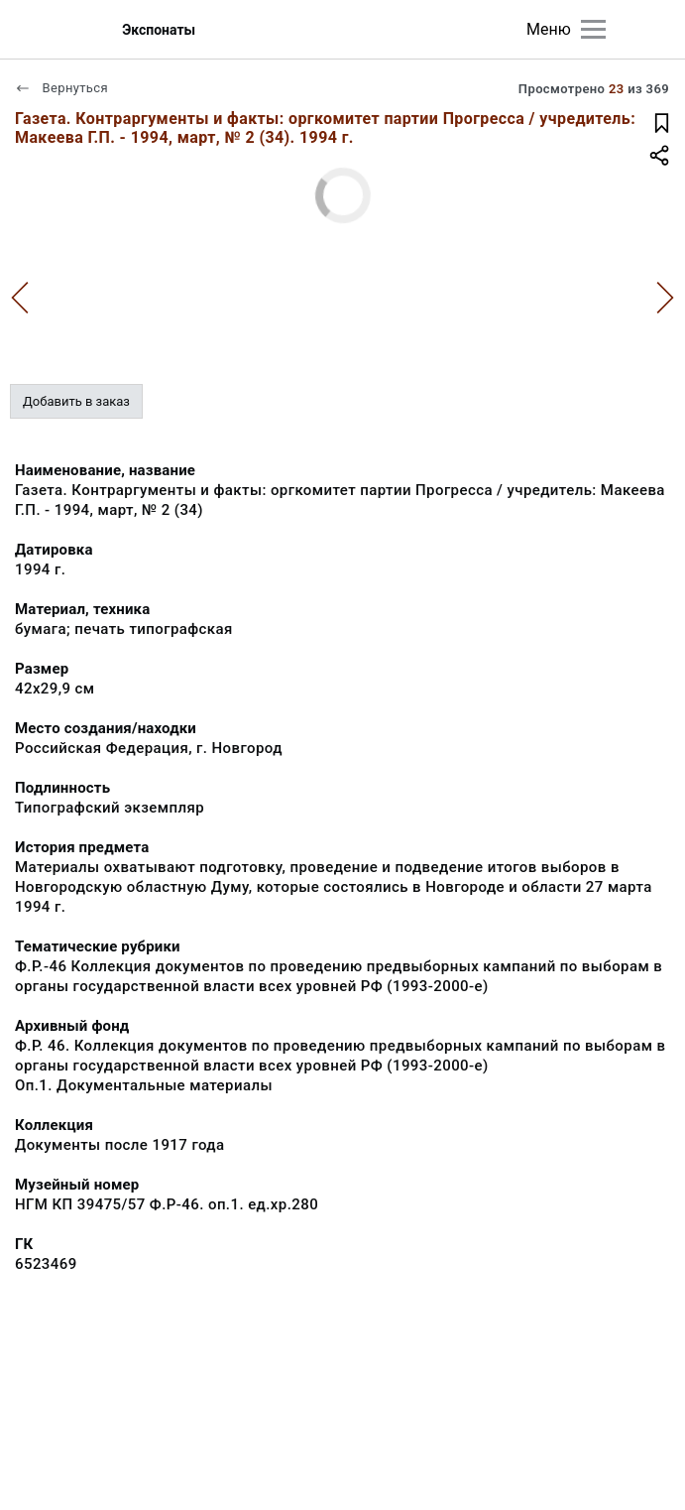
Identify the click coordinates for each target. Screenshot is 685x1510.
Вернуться (61, 87)
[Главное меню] (593, 29)
